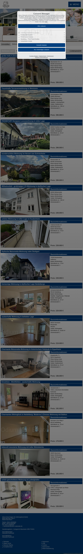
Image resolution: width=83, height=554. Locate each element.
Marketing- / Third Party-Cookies (30, 39)
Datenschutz (42, 56)
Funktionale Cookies (27, 35)
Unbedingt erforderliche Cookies (30, 33)
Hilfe (46, 22)
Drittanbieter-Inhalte (26, 41)
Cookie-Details (33, 56)
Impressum (50, 56)
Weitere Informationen (41, 57)
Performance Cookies (27, 37)
